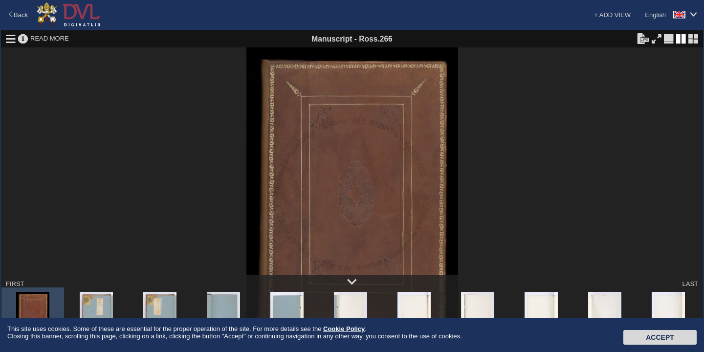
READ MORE (49, 38)
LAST (690, 283)
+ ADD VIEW (612, 15)
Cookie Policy (344, 328)
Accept (660, 337)
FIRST (15, 283)
